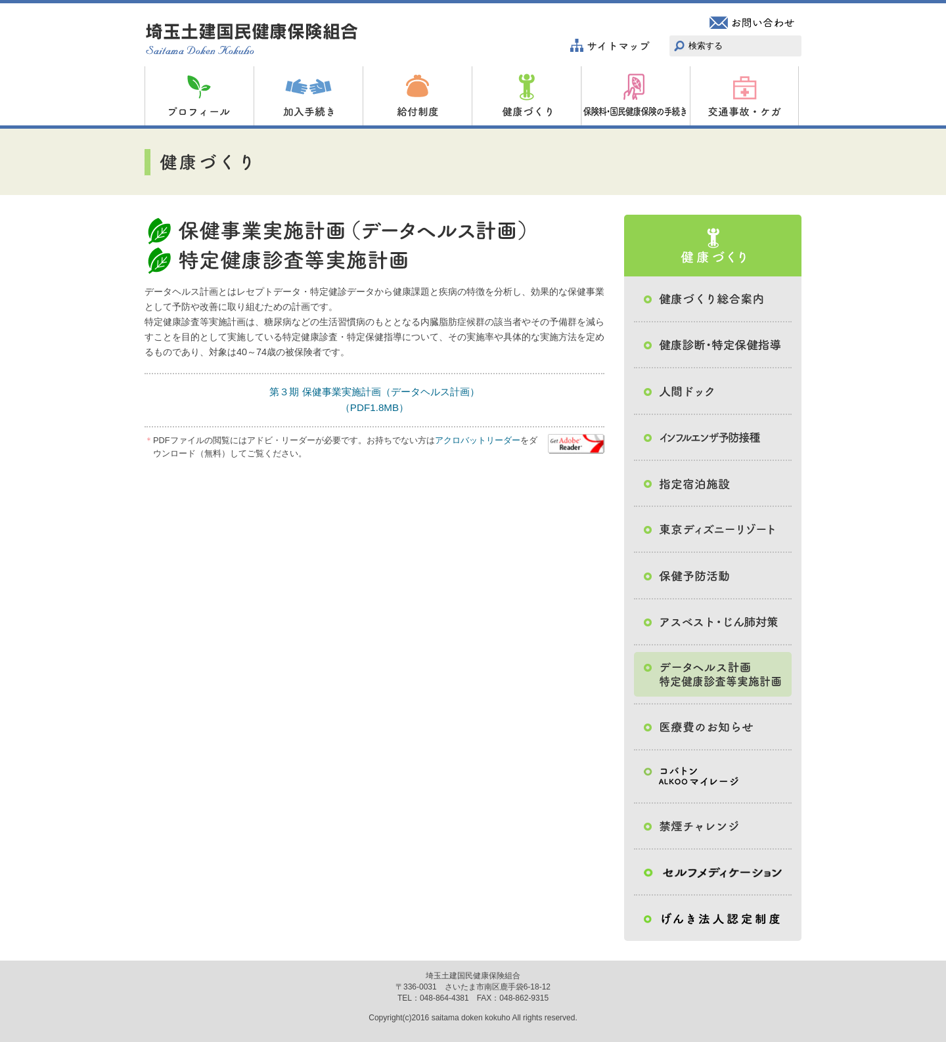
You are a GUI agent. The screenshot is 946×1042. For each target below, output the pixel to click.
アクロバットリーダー (477, 440)
